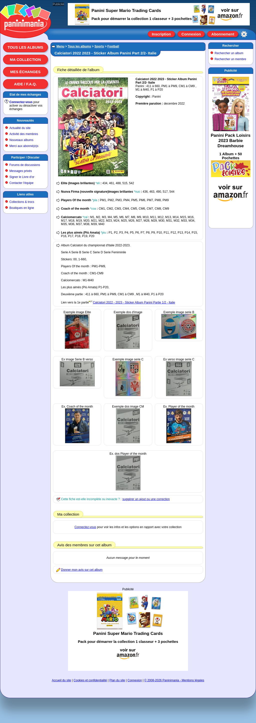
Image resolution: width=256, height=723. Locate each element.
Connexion (191, 34)
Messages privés (21, 171)
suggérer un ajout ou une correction (146, 499)
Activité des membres (24, 134)
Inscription (161, 34)
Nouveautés (25, 120)
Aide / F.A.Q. (25, 84)
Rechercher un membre (230, 59)
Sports (99, 46)
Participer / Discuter (25, 157)
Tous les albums (25, 47)
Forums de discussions (25, 165)
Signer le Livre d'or (22, 177)
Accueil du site (61, 680)
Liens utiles (25, 194)
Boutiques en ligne (22, 208)
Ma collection (25, 59)
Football (113, 46)
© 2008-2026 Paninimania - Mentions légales (174, 680)
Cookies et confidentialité (90, 680)
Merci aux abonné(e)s (24, 146)
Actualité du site (20, 128)
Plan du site (117, 680)
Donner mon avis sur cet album (81, 570)
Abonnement (222, 34)
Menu (60, 46)
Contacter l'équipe (22, 183)
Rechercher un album (229, 53)
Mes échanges (25, 72)
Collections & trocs (22, 202)
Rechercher (230, 45)
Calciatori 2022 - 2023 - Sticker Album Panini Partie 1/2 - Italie (134, 302)
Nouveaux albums (22, 140)
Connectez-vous (21, 102)
